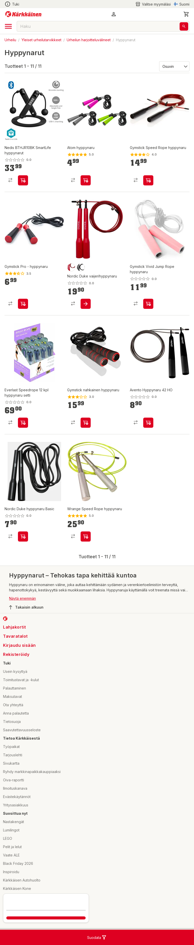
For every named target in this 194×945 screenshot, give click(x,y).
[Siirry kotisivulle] (23, 14)
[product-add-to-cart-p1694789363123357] (23, 536)
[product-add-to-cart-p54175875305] (23, 423)
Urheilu (10, 40)
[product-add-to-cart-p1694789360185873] (23, 180)
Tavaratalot (15, 636)
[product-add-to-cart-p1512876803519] (86, 536)
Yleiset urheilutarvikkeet (41, 40)
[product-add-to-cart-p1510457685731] (148, 180)
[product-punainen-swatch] (71, 267)
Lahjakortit (14, 627)
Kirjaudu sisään (19, 645)
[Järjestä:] (173, 66)
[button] (114, 14)
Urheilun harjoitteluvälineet (89, 40)
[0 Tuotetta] (186, 14)
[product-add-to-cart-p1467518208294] (86, 423)
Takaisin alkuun (26, 607)
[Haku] (184, 26)
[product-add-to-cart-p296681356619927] (148, 304)
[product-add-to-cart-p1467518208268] (23, 304)
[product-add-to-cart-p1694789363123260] (86, 304)
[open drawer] (8, 26)
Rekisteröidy (16, 654)
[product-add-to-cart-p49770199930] (86, 180)
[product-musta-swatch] (81, 267)
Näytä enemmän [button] (22, 598)
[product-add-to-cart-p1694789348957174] (148, 423)
